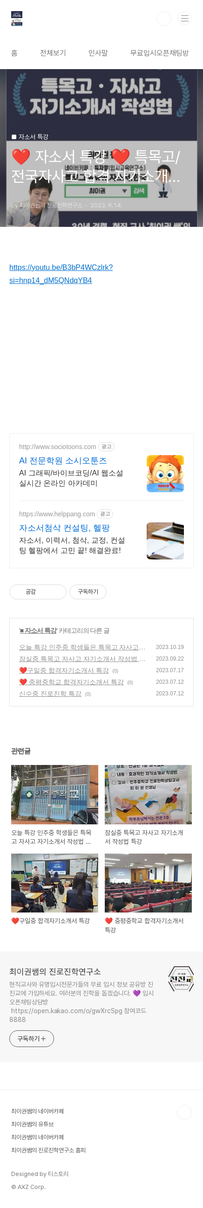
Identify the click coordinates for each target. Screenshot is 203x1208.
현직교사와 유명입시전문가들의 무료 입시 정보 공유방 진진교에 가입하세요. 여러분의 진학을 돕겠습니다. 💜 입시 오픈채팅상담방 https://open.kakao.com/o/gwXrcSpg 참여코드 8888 (81, 1002)
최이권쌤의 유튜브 (32, 1124)
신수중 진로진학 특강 (50, 693)
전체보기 (53, 53)
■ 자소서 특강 (38, 630)
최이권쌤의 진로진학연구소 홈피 (48, 1150)
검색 (164, 19)
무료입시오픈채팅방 (159, 53)
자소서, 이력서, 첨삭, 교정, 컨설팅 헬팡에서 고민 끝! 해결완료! (72, 545)
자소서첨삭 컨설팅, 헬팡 (64, 528)
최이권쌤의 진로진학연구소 (55, 972)
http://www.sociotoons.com (57, 446)
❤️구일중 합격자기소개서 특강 (64, 670)
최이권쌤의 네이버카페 (37, 1111)
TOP (184, 1112)
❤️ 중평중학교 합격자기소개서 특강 (71, 682)
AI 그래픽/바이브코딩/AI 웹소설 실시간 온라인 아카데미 (71, 478)
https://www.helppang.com (57, 514)
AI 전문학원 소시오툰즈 (63, 460)
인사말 (98, 53)
